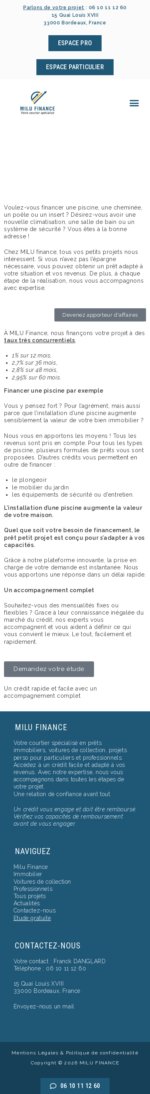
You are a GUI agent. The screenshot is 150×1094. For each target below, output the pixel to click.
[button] (134, 103)
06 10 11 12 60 (108, 7)
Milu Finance (31, 867)
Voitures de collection (42, 881)
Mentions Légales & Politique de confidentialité (75, 1053)
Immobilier (28, 874)
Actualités (27, 903)
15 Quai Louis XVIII (39, 983)
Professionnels (33, 889)
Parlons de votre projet (53, 7)
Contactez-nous (35, 910)
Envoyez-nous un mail (44, 1006)
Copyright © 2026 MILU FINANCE (75, 1063)
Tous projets (30, 896)
